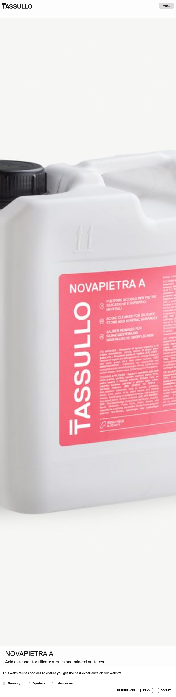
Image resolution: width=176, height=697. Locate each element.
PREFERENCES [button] (126, 690)
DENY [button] (146, 690)
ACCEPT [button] (166, 690)
